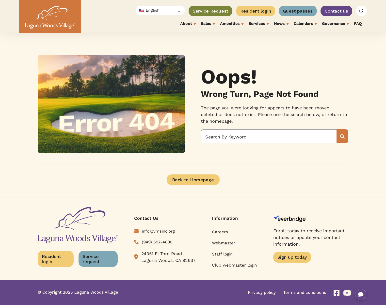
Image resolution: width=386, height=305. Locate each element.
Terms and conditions (304, 292)
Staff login (222, 254)
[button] (361, 11)
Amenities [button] (232, 24)
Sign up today (292, 257)
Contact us (336, 11)
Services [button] (259, 24)
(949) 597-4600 (157, 241)
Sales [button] (208, 24)
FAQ (358, 23)
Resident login (255, 11)
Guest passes (298, 11)
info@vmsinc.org (158, 231)
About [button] (188, 24)
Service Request (210, 11)
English (149, 10)
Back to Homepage (193, 179)
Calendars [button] (305, 24)
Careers (220, 231)
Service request (91, 259)
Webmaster (223, 242)
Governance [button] (335, 24)
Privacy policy (262, 292)
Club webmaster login (234, 265)
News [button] (281, 24)
